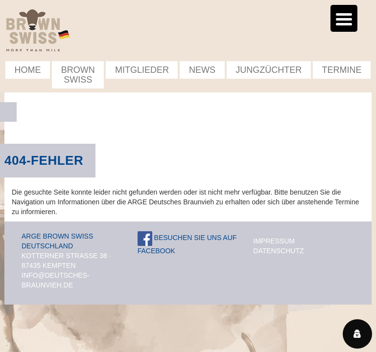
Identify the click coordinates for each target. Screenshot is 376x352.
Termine (341, 70)
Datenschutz (278, 251)
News (202, 70)
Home (28, 70)
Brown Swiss (78, 75)
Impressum (274, 241)
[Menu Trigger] (343, 18)
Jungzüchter (268, 70)
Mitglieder (142, 70)
